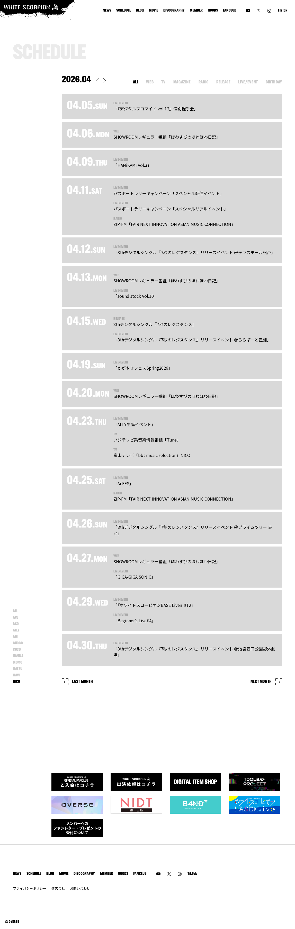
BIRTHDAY (274, 82)
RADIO (204, 82)
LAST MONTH (77, 681)
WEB (150, 82)
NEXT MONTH (266, 681)
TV (163, 82)
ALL (136, 82)
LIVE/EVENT (248, 82)
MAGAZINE (182, 82)
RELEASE (223, 82)
